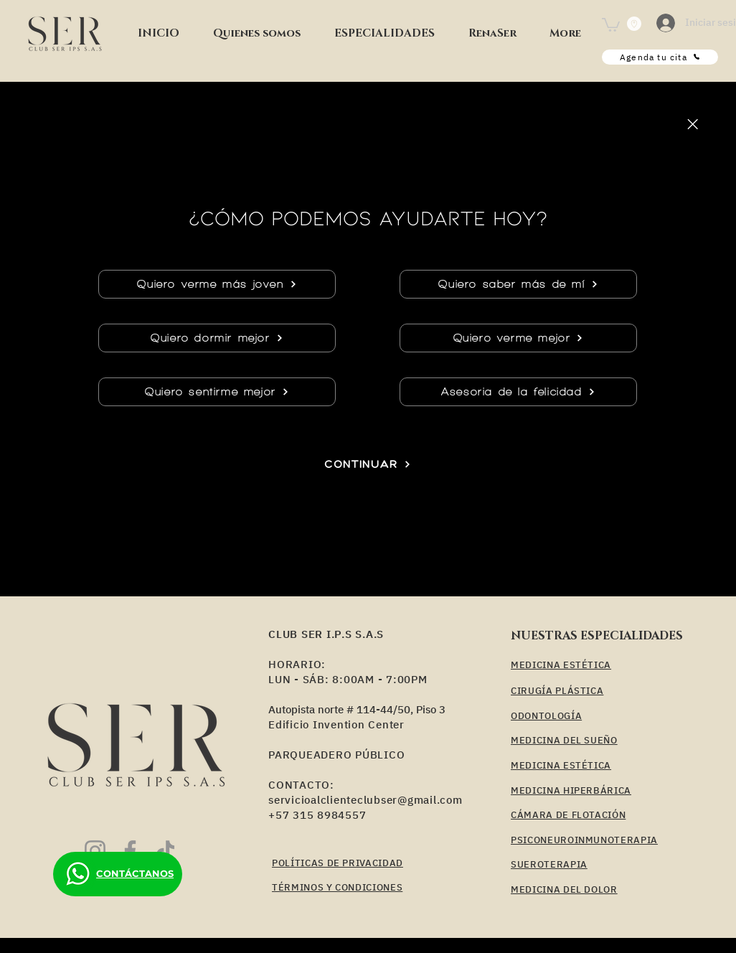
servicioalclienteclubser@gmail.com (365, 800)
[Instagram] (95, 851)
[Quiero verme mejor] (518, 338)
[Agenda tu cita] (660, 57)
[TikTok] (165, 851)
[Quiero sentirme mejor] (217, 391)
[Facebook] (130, 851)
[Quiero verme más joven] (217, 284)
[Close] (692, 124)
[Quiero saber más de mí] (518, 284)
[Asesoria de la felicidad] (518, 391)
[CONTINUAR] (367, 464)
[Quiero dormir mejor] (217, 338)
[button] (384, 33)
